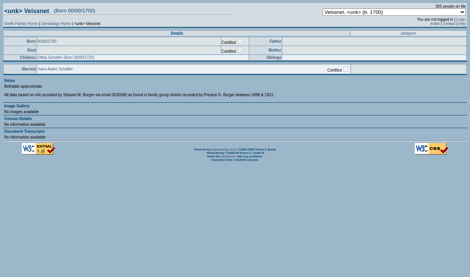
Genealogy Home (56, 24)
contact (449, 24)
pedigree (408, 33)
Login (461, 19)
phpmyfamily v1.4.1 (224, 149)
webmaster (228, 156)
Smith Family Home (21, 24)
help (462, 24)
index (435, 24)
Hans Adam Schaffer (55, 69)
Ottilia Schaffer (50, 57)
